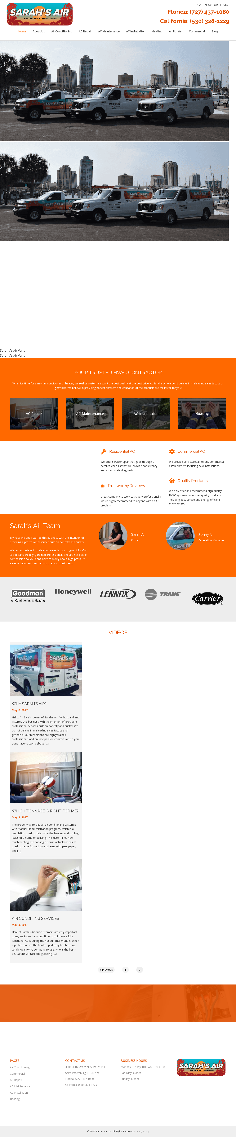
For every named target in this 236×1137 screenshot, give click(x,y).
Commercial (197, 31)
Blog (215, 31)
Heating (157, 31)
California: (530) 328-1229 (194, 21)
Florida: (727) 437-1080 (198, 11)
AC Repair (85, 31)
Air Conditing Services (35, 918)
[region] (118, 199)
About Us (39, 31)
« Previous (106, 969)
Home (22, 31)
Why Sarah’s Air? (29, 704)
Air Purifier (175, 31)
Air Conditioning (61, 31)
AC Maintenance (109, 31)
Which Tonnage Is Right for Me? (45, 811)
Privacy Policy (141, 1131)
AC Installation (135, 31)
